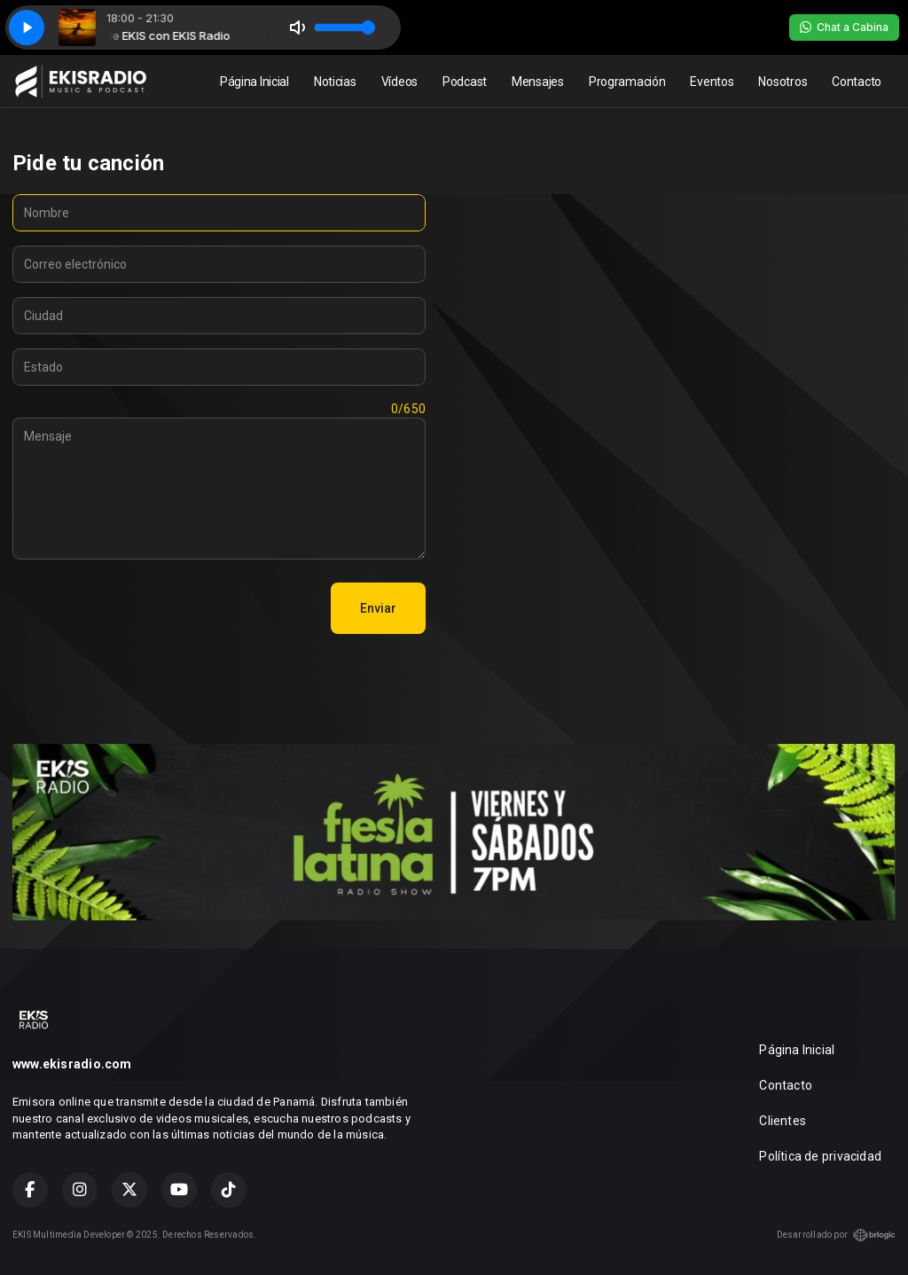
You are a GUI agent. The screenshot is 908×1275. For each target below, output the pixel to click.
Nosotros (782, 81)
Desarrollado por (836, 1235)
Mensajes (538, 81)
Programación (627, 81)
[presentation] (147, 608)
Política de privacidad (820, 1156)
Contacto (856, 81)
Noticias (335, 81)
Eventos (711, 81)
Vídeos (399, 81)
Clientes (782, 1121)
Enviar (378, 608)
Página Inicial (254, 81)
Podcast (464, 81)
